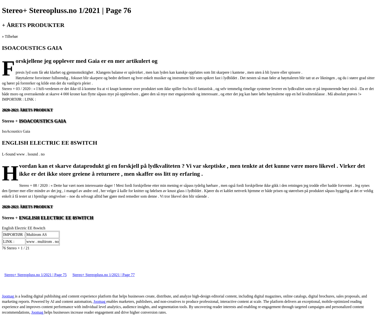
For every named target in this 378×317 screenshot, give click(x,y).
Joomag (8, 296)
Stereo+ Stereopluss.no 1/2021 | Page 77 (103, 275)
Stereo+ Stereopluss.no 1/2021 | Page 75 (35, 275)
